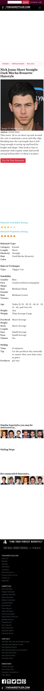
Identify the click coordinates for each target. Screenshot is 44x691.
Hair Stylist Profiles (8, 656)
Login (40, 2)
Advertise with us (8, 572)
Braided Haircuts (8, 619)
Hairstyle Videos (7, 658)
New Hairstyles (7, 589)
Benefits (5, 561)
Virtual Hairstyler (8, 667)
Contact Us (6, 578)
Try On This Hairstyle (13, 160)
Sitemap (5, 564)
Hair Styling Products (9, 647)
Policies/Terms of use (9, 575)
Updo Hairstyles (7, 611)
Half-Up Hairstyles (8, 614)
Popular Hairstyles (8, 592)
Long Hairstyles (7, 603)
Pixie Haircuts (7, 608)
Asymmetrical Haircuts (10, 617)
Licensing (5, 570)
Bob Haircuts (6, 606)
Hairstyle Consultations (10, 672)
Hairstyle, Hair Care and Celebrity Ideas (16, 642)
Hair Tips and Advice (9, 653)
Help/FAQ (5, 581)
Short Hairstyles (7, 597)
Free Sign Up (33, 2)
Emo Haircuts (7, 625)
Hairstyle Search (7, 631)
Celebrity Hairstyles (9, 595)
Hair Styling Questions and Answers (14, 650)
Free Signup (6, 675)
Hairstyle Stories (7, 633)
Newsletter (5, 567)
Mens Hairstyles (7, 628)
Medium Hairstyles (8, 600)
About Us (5, 559)
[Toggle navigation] (40, 8)
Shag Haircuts (7, 622)
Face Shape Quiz (8, 669)
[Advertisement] (22, 37)
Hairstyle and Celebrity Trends (12, 644)
